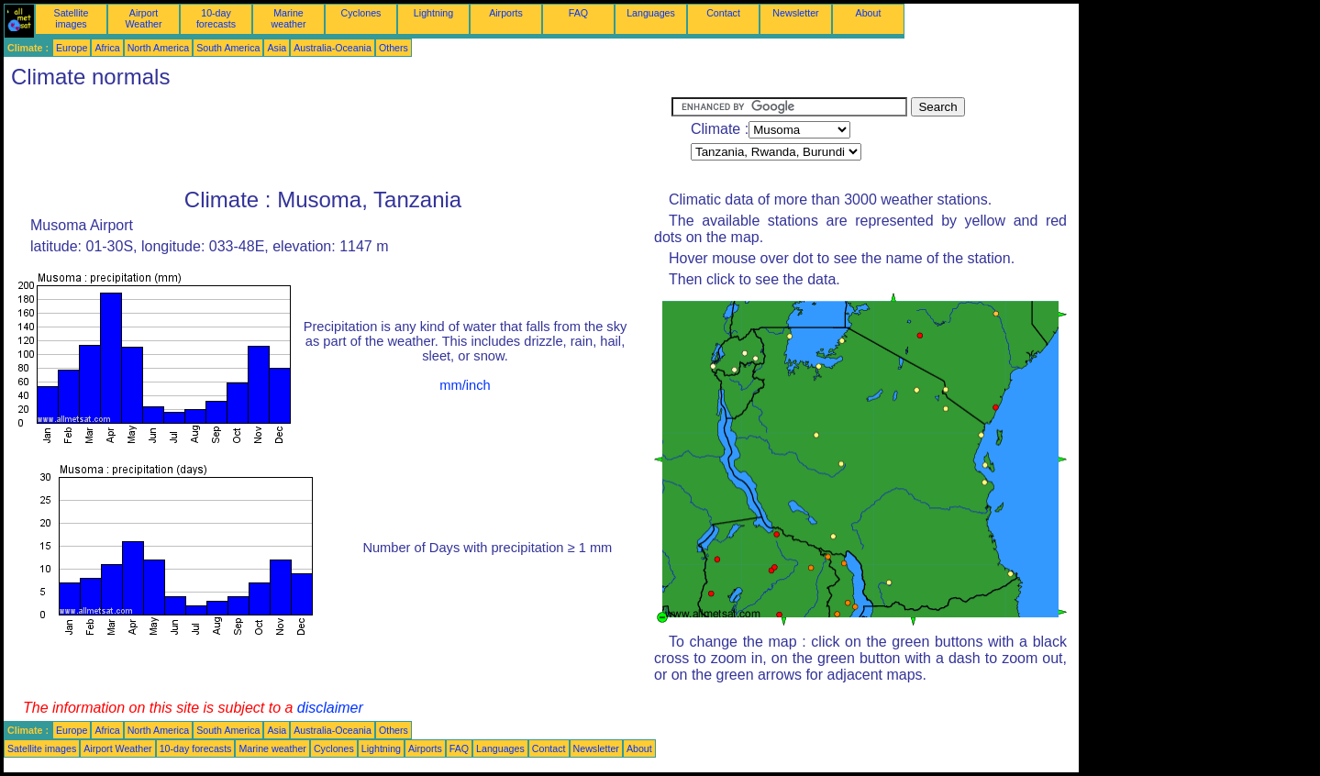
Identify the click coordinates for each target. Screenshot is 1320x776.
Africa (106, 47)
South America (228, 47)
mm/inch (464, 385)
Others (393, 47)
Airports (506, 12)
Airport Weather (143, 18)
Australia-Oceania (333, 47)
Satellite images (71, 18)
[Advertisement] (337, 138)
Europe (71, 47)
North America (159, 47)
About (869, 12)
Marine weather (289, 18)
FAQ (578, 12)
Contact (723, 12)
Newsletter (795, 12)
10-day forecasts (216, 18)
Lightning (433, 12)
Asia (276, 47)
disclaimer (330, 707)
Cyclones (361, 12)
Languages (651, 12)
